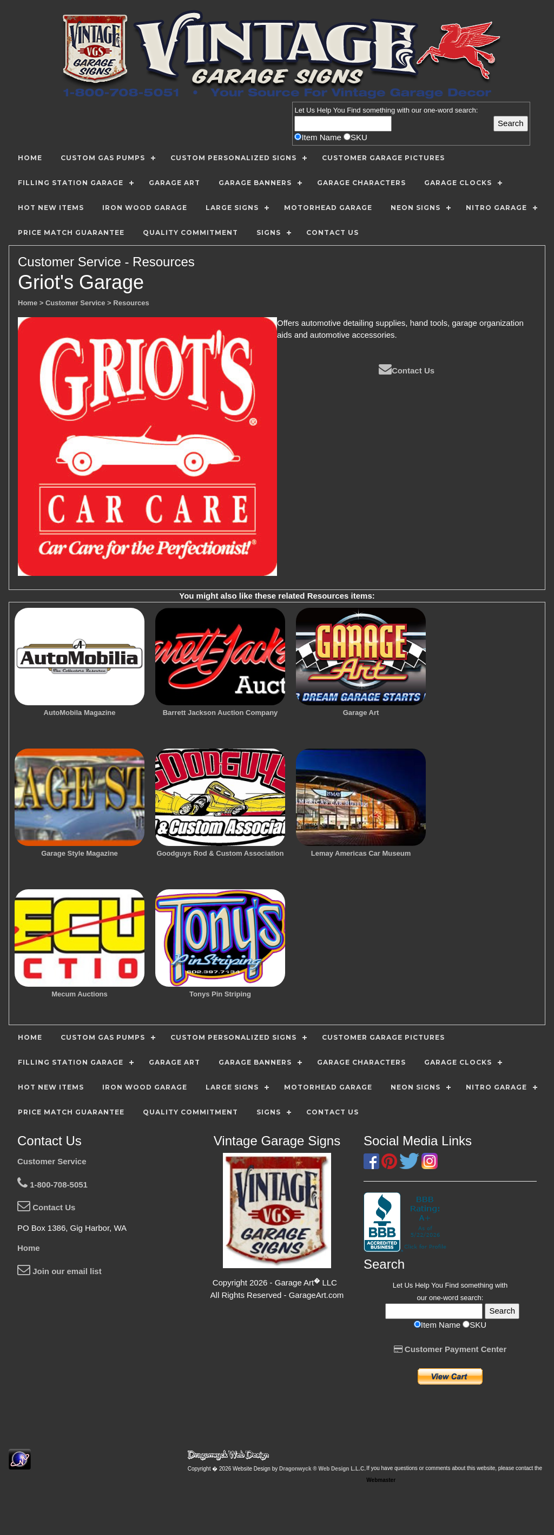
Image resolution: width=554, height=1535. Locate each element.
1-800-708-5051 (52, 1184)
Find (353, 110)
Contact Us (406, 370)
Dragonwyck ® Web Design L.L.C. (322, 1469)
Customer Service (52, 1161)
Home (28, 1247)
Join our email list (59, 1271)
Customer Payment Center (450, 1349)
